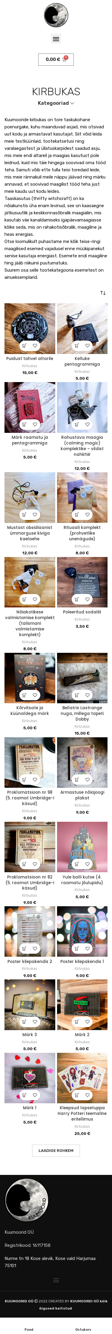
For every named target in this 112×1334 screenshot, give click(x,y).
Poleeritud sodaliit (82, 612)
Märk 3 (29, 1035)
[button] (56, 38)
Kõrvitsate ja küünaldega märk (29, 710)
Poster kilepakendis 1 (82, 961)
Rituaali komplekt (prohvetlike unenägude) (82, 533)
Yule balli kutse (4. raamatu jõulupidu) (82, 880)
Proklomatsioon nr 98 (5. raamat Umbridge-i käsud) (29, 798)
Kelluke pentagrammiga (82, 361)
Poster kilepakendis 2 (29, 961)
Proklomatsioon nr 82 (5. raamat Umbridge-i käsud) (29, 882)
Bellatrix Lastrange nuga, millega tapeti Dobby (82, 713)
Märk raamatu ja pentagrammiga (30, 440)
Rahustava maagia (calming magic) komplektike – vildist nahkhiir (82, 446)
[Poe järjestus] (103, 292)
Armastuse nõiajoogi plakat (82, 795)
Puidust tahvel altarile (29, 358)
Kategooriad (53, 103)
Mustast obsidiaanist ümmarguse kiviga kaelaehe (29, 533)
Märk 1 (29, 1108)
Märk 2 (82, 1035)
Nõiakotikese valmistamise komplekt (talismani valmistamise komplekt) (30, 623)
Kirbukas (29, 366)
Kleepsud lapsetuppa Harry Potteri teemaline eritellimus (82, 1113)
